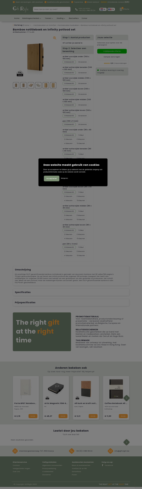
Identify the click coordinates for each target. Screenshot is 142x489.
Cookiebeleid (47, 474)
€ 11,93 (108, 418)
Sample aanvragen (112, 57)
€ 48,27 (48, 418)
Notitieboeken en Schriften (45, 25)
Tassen (48, 18)
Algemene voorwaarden (52, 467)
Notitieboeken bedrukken (68, 25)
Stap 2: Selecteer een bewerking (74, 50)
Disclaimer (46, 477)
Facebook (107, 467)
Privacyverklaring (49, 470)
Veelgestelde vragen (21, 470)
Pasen (74, 477)
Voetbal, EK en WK (79, 470)
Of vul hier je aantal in (72, 43)
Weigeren (64, 178)
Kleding (60, 18)
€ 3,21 (77, 418)
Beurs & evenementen (81, 467)
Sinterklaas (76, 474)
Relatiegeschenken (30, 18)
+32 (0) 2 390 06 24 (87, 10)
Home (26, 25)
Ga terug (18, 25)
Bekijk (32, 418)
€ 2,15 (17, 418)
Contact (16, 467)
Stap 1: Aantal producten (76, 37)
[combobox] (49, 9)
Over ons (16, 474)
